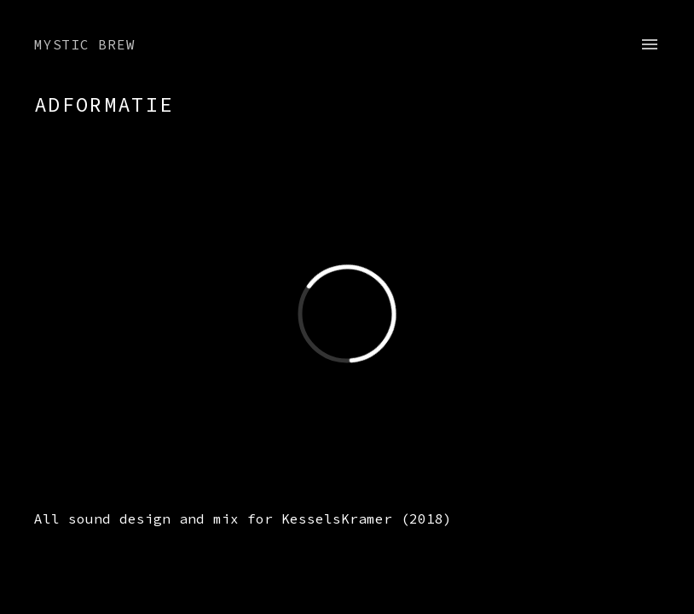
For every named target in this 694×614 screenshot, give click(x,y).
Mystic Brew (85, 44)
